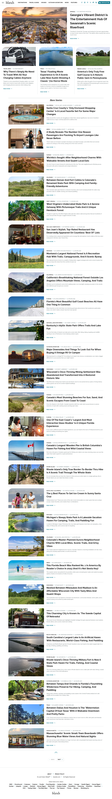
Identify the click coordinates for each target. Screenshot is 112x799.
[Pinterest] (87, 2)
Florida (49, 298)
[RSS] (96, 2)
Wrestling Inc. (85, 788)
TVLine (69, 788)
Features (74, 2)
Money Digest (41, 786)
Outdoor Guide (61, 786)
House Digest (96, 784)
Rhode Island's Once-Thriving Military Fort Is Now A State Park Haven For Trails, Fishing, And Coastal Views (74, 662)
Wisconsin (50, 369)
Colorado (50, 177)
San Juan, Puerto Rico (53, 226)
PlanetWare (71, 786)
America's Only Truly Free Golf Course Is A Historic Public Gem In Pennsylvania (92, 74)
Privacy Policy (59, 774)
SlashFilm (89, 786)
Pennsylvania (81, 68)
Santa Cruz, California (54, 490)
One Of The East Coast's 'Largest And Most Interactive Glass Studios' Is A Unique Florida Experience (70, 423)
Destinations (22, 2)
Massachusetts (51, 730)
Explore (34, 784)
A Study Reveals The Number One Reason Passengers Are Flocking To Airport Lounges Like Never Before (73, 135)
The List (52, 788)
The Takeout (61, 788)
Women (76, 788)
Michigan (49, 514)
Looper (25, 786)
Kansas (49, 154)
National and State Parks (54, 322)
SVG (24, 788)
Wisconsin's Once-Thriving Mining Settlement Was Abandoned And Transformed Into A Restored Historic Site (73, 375)
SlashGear (97, 786)
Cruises (43, 2)
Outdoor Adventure (56, 2)
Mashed (32, 786)
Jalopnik (18, 786)
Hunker (11, 786)
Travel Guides (34, 2)
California (50, 105)
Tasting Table (32, 788)
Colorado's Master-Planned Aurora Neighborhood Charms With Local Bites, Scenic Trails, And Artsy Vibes (73, 542)
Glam (70, 784)
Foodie (42, 784)
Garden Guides (62, 784)
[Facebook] (82, 2)
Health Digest (85, 784)
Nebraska (50, 610)
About (49, 774)
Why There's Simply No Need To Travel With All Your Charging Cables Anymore (18, 74)
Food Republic (50, 784)
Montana (49, 250)
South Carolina (51, 634)
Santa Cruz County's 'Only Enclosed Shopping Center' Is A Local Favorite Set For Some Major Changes (71, 111)
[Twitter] (90, 2)
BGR (10, 784)
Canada (49, 394)
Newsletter (104, 2)
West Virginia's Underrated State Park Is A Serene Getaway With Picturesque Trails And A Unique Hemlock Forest (73, 207)
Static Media (45, 777)
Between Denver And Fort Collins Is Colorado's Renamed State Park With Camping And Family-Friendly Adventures (72, 183)
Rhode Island (51, 466)
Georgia (72, 11)
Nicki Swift (51, 786)
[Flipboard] (93, 2)
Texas (42, 68)
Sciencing (81, 786)
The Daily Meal (42, 788)
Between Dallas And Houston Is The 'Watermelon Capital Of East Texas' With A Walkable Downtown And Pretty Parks (73, 710)
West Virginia (51, 201)
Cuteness (27, 784)
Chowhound (18, 784)
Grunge (76, 784)
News (67, 2)
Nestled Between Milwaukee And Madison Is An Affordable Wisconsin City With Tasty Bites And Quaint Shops (72, 590)
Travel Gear (7, 68)
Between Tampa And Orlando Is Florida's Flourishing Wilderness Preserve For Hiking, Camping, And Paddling (74, 686)
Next (59, 759)
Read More (73, 38)
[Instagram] (85, 2)
